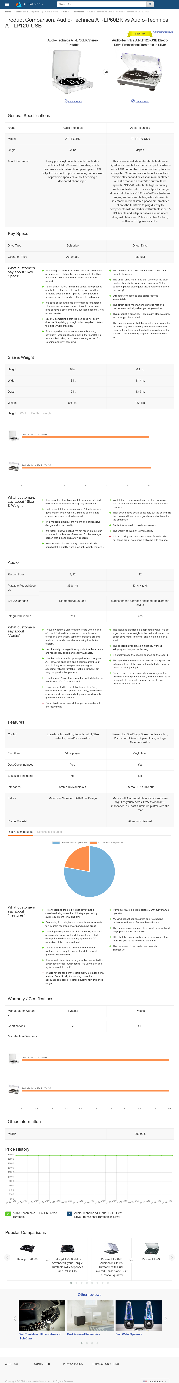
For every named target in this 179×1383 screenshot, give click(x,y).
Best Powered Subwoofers (83, 1334)
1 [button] (71, 1283)
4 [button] (87, 1283)
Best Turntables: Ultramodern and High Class (40, 1336)
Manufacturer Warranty (22, 1036)
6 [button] (97, 1283)
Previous (7, 1257)
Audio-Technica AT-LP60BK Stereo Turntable (35, 1215)
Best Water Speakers (129, 1334)
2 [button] (76, 1283)
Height (12, 413)
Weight (47, 413)
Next (172, 1257)
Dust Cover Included (20, 832)
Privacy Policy (73, 1364)
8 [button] (108, 1283)
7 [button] (102, 1283)
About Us (11, 1364)
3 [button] (81, 1283)
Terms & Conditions (105, 1364)
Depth (35, 413)
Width (23, 413)
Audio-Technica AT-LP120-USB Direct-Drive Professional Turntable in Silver (98, 1215)
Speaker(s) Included (49, 832)
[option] (47, 1259)
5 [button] (92, 1283)
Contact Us (42, 1364)
